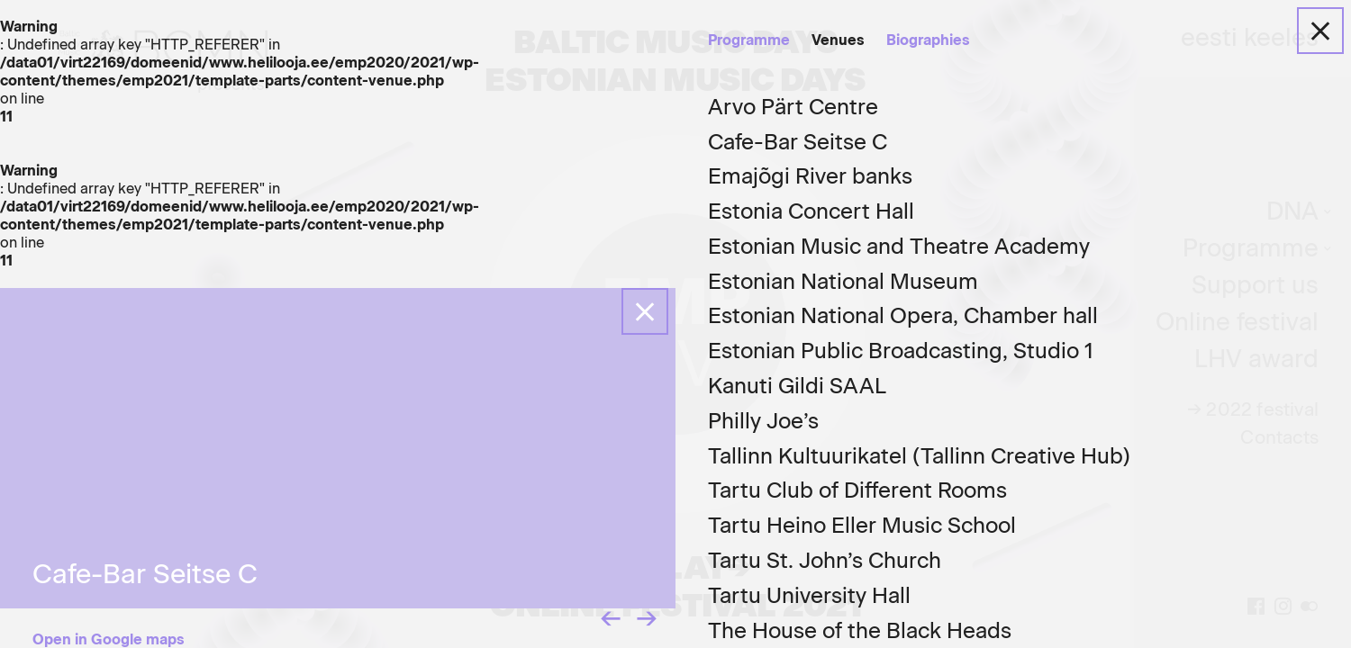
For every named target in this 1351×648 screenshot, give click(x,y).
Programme (749, 40)
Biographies (928, 40)
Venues (838, 40)
